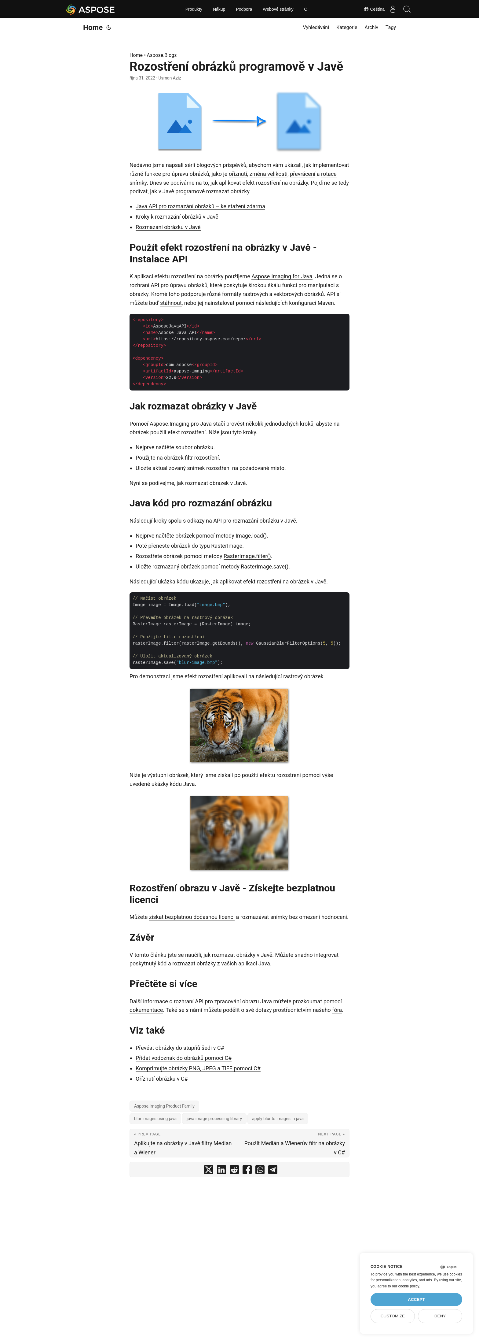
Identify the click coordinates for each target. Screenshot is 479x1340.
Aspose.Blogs (162, 55)
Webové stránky (278, 9)
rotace (329, 174)
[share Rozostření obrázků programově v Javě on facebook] (247, 1171)
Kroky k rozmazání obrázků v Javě (177, 216)
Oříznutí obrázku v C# (162, 1078)
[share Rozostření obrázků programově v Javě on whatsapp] (260, 1171)
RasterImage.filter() (247, 556)
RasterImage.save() (264, 566)
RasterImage (226, 545)
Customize (393, 1316)
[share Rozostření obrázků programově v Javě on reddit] (234, 1171)
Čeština (371, 9)
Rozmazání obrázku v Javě (168, 227)
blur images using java (155, 1118)
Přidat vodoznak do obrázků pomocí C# (184, 1058)
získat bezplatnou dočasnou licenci (192, 917)
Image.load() (251, 535)
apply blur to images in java (278, 1118)
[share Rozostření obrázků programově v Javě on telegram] (272, 1171)
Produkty (193, 9)
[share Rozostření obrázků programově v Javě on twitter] (208, 1171)
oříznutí (238, 174)
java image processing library (214, 1118)
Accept (416, 1299)
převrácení (302, 174)
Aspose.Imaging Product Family (164, 1106)
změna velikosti (268, 174)
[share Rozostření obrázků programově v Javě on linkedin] (221, 1171)
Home (93, 27)
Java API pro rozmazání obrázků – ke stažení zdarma (200, 206)
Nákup (219, 9)
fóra (337, 1010)
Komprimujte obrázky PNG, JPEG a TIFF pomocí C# (198, 1068)
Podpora (244, 9)
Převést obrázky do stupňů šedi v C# (180, 1048)
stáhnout (171, 303)
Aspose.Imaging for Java (282, 276)
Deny (440, 1316)
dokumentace (146, 1010)
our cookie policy (405, 1286)
